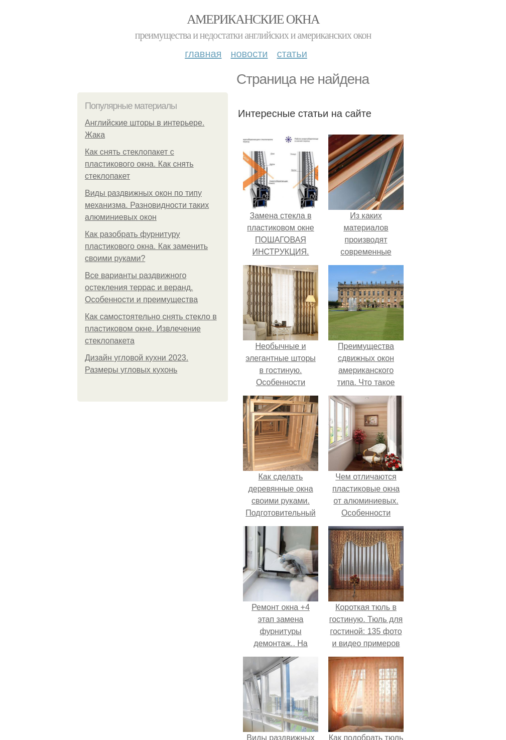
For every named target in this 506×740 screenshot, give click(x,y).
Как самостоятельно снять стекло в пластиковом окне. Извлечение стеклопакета (151, 328)
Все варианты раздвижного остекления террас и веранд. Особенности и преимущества (141, 287)
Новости (249, 53)
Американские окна (253, 19)
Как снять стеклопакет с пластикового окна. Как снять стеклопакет (139, 164)
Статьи (292, 53)
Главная (203, 53)
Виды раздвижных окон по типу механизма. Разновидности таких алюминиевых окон (147, 205)
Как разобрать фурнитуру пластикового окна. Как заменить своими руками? (146, 246)
